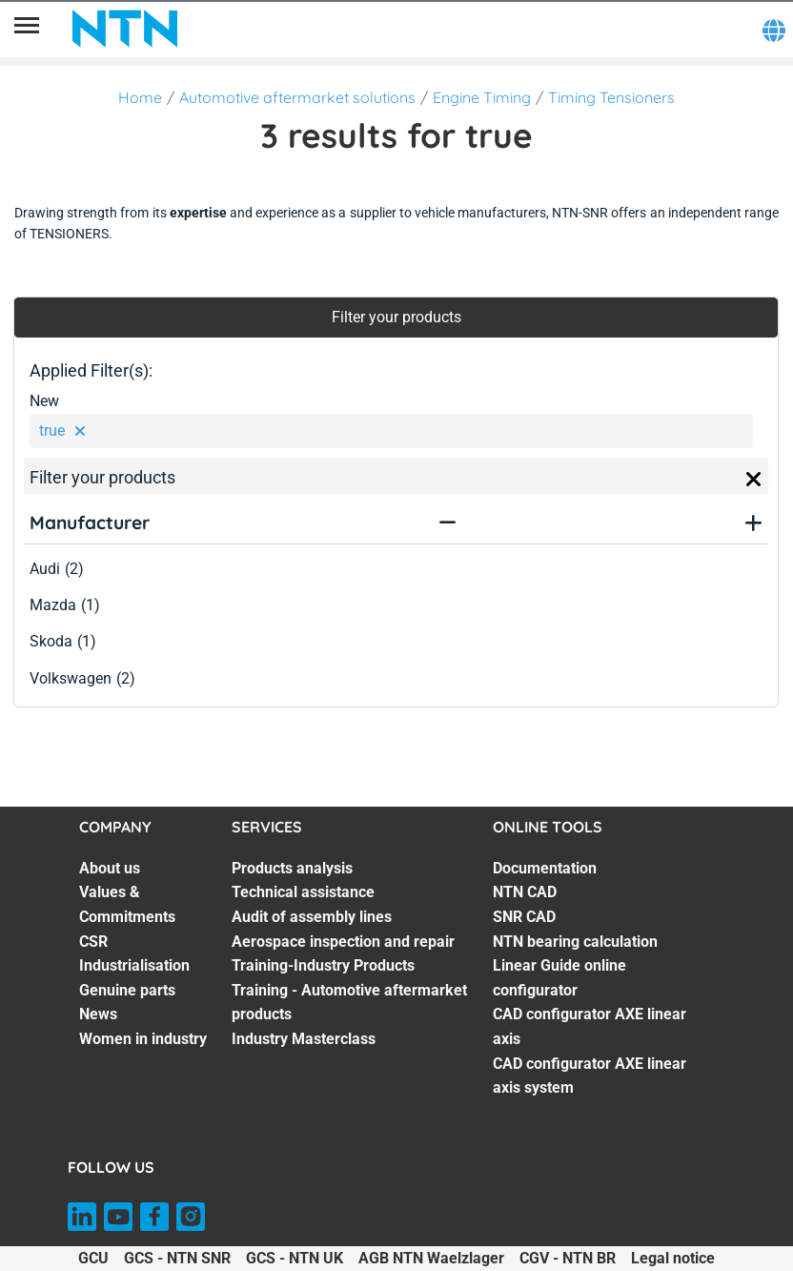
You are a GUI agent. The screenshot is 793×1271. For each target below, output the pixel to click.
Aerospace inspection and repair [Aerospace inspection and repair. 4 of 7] (343, 942)
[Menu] (26, 29)
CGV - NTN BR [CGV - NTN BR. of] (567, 1258)
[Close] (753, 479)
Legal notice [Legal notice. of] (673, 1258)
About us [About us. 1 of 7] (109, 868)
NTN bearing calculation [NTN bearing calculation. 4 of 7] (575, 942)
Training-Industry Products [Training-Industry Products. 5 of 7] (323, 965)
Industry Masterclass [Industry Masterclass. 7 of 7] (304, 1039)
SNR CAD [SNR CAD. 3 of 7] (524, 917)
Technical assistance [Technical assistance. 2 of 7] (303, 892)
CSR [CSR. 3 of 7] (93, 942)
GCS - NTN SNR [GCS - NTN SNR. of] (177, 1258)
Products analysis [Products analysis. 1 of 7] (292, 868)
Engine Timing (482, 97)
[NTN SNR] (124, 29)
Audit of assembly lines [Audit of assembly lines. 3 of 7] (312, 917)
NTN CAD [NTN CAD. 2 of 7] (525, 892)
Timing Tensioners (611, 97)
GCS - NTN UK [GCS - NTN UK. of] (294, 1258)
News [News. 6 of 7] (98, 1014)
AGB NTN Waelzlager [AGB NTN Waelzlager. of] (431, 1258)
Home (140, 97)
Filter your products (396, 317)
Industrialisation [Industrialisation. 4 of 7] (134, 965)
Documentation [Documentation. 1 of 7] (545, 868)
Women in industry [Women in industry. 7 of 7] (143, 1039)
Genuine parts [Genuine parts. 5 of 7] (127, 990)
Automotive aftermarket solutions (297, 97)
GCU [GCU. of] (93, 1258)
